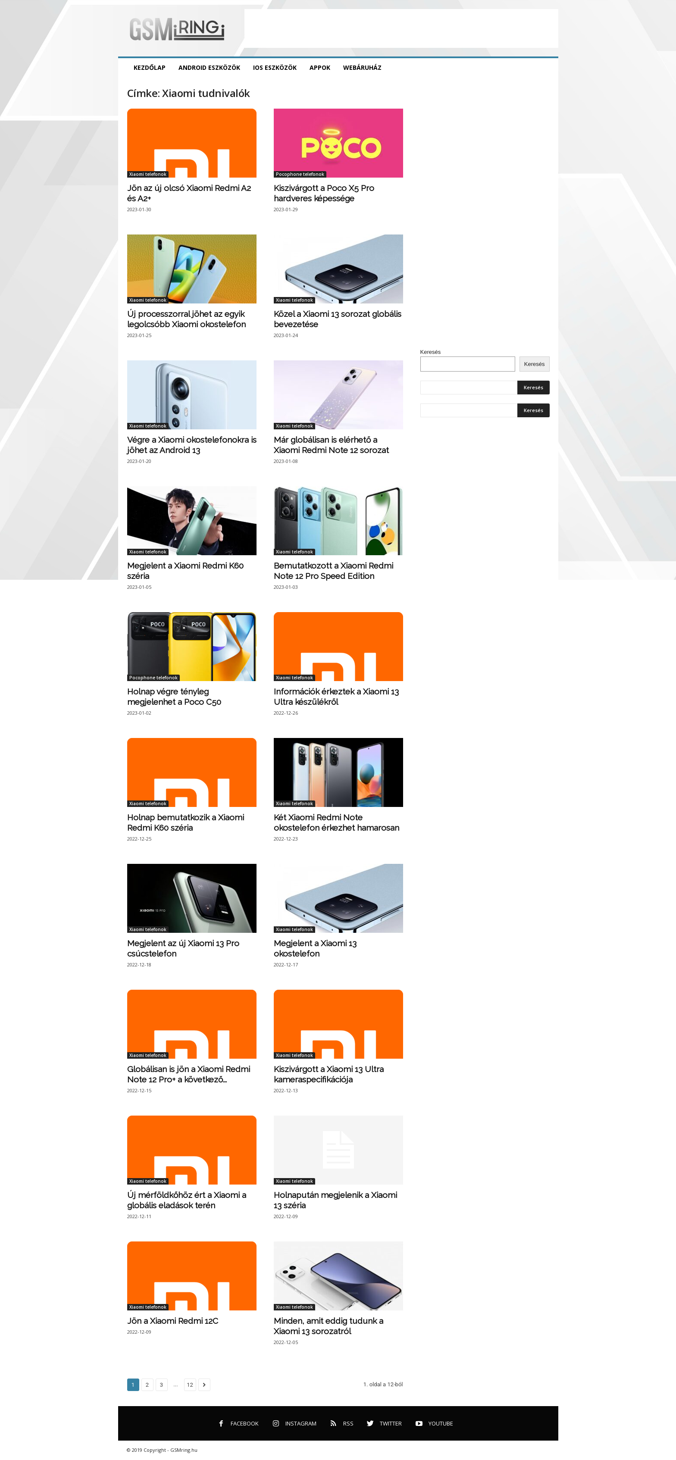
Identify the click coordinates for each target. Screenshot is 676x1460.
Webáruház (362, 67)
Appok (320, 67)
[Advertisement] (401, 28)
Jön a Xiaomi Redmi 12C (172, 1321)
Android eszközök (209, 67)
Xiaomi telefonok (147, 174)
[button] (545, 67)
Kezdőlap (150, 67)
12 (190, 1385)
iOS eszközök (275, 67)
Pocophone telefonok (300, 174)
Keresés (430, 352)
